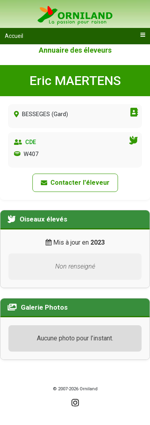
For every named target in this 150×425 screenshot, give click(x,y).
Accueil (14, 36)
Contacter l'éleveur (75, 182)
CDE (30, 142)
